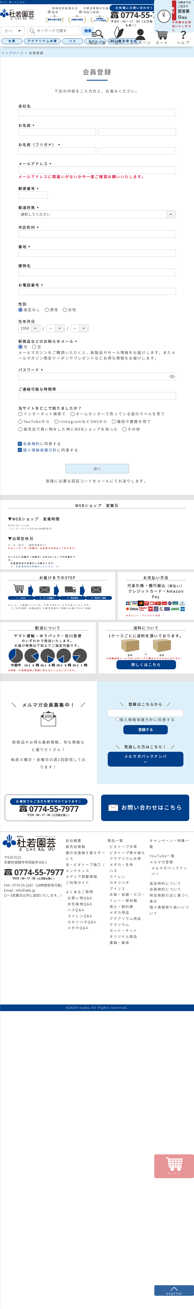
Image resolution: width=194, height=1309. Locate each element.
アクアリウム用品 (126, 918)
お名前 (27, 125)
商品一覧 (115, 840)
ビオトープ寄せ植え (128, 852)
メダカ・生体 (122, 864)
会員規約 (31, 443)
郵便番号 (29, 188)
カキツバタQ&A (81, 922)
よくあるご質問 (80, 891)
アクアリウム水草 (42, 41)
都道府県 (29, 207)
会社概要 (74, 840)
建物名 (24, 265)
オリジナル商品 (124, 936)
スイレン (117, 876)
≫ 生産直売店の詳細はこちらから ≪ (33, 566)
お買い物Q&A (79, 898)
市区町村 (29, 227)
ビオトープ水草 (124, 846)
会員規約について (166, 889)
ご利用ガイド (78, 882)
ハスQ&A (75, 909)
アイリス (117, 888)
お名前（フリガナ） (40, 144)
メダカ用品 (120, 912)
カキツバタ (120, 882)
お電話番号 (31, 285)
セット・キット (124, 930)
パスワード (31, 369)
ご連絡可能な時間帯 (37, 389)
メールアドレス (35, 163)
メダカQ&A (77, 927)
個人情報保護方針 (40, 450)
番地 (25, 246)
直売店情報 (76, 846)
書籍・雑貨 (120, 942)
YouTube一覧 (162, 856)
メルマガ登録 (162, 862)
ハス (72, 41)
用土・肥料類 (122, 906)
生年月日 (26, 321)
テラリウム (120, 924)
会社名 (24, 106)
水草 (12, 41)
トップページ (12, 53)
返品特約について (166, 883)
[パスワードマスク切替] (172, 376)
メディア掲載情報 (82, 876)
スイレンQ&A (79, 916)
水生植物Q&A (79, 904)
